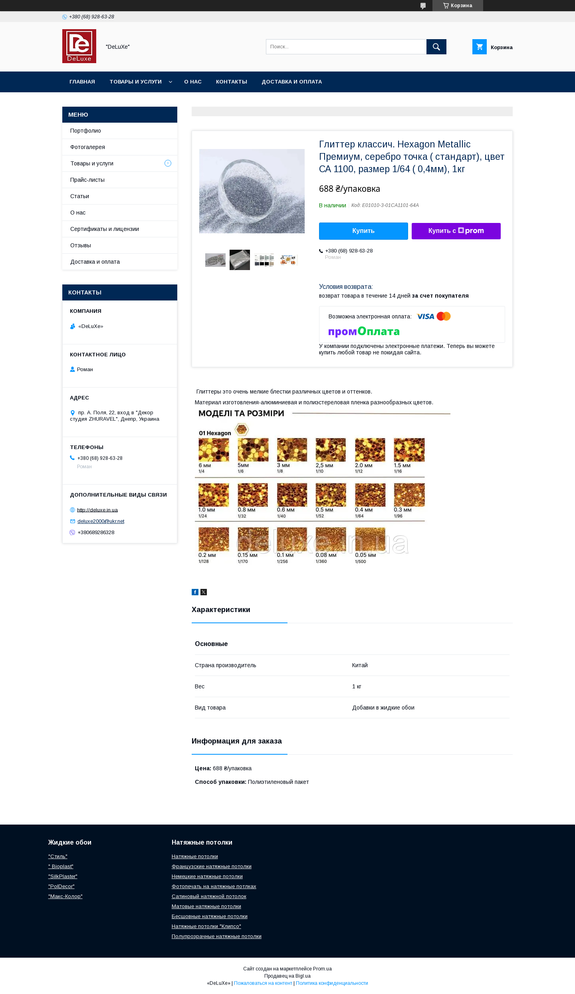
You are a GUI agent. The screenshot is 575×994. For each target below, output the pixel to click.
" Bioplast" (60, 866)
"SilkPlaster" (62, 876)
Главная (82, 82)
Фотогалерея (87, 147)
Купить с (456, 231)
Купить (364, 230)
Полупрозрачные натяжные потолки (217, 936)
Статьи (79, 196)
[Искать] (436, 46)
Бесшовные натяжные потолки (210, 916)
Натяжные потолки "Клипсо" (206, 926)
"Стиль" (57, 856)
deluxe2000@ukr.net (100, 521)
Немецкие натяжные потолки (207, 876)
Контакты (231, 82)
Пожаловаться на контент (263, 983)
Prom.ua (322, 969)
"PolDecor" (61, 886)
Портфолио (85, 130)
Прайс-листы (87, 180)
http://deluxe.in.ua (97, 510)
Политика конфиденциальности (332, 983)
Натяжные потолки (195, 856)
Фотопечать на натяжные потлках (214, 886)
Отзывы (80, 245)
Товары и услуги (135, 82)
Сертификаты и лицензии (104, 229)
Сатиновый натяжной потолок (209, 896)
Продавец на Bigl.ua (287, 976)
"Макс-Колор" (65, 896)
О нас (193, 82)
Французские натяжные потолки (212, 866)
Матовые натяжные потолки (206, 906)
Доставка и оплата (292, 82)
